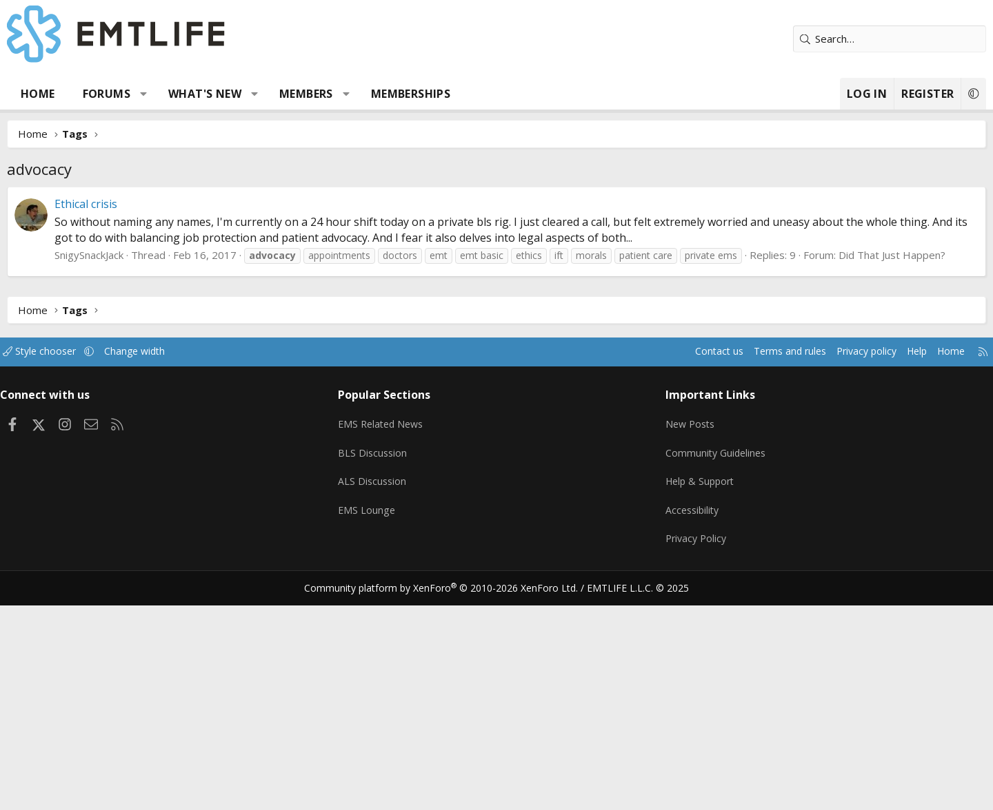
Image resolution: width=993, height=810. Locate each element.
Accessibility (674, 514)
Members (358, 93)
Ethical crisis (137, 203)
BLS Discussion (394, 461)
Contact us (640, 366)
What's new (256, 93)
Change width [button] (204, 366)
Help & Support (683, 488)
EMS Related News (404, 434)
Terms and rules (715, 366)
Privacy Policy (678, 541)
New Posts (672, 434)
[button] (195, 94)
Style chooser (105, 366)
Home (89, 93)
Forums (158, 93)
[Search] (837, 38)
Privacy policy (797, 366)
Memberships (462, 93)
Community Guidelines (698, 461)
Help (850, 366)
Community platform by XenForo (450, 587)
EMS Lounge (388, 514)
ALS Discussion (394, 488)
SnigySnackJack (140, 255)
